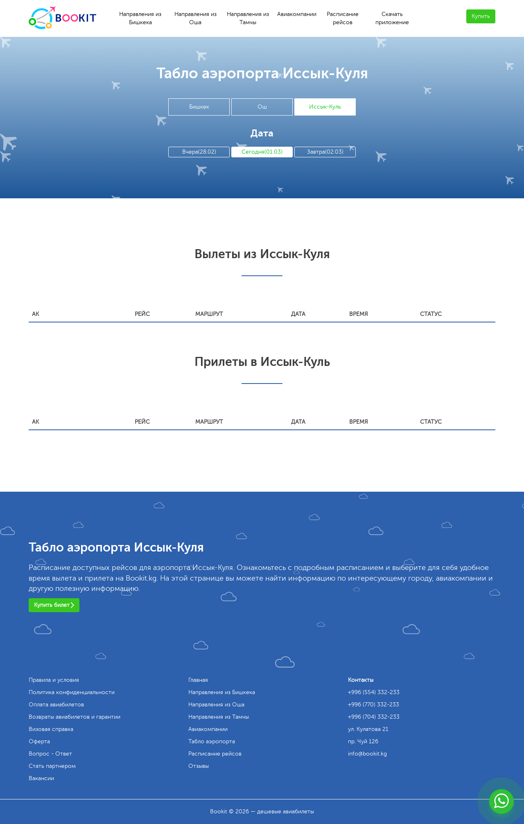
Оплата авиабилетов (56, 704)
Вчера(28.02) (199, 152)
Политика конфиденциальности (72, 692)
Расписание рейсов (343, 18)
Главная (198, 680)
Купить (481, 16)
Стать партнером (52, 766)
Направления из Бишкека (140, 18)
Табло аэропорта (211, 741)
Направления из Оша (195, 18)
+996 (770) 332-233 (373, 704)
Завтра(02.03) (325, 152)
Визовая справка (51, 729)
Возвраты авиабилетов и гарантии (74, 717)
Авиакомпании (296, 14)
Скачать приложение (392, 18)
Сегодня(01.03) (262, 152)
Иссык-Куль (325, 107)
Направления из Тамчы (248, 18)
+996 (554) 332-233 (374, 692)
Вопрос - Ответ (50, 754)
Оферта (39, 741)
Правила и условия (54, 680)
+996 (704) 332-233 (374, 717)
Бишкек (199, 107)
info (367, 754)
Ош (262, 107)
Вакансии (41, 778)
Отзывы (198, 766)
